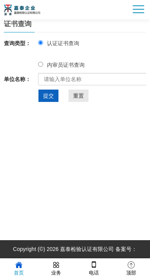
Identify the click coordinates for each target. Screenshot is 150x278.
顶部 (131, 268)
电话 (94, 268)
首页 (19, 268)
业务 (56, 268)
